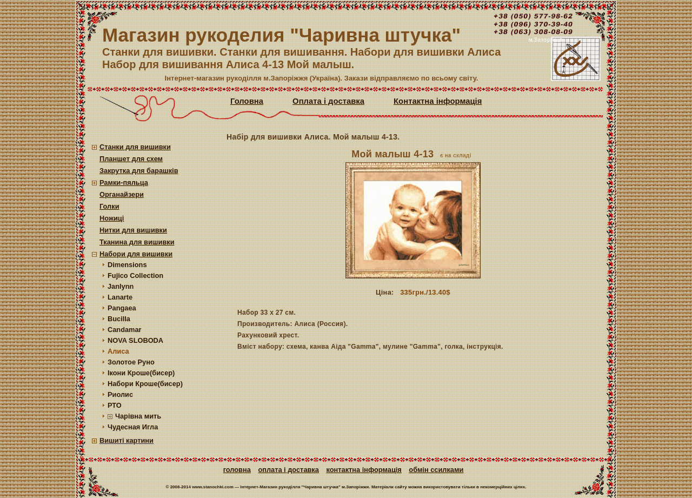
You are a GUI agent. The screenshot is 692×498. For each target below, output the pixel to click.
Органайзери (121, 194)
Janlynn (121, 286)
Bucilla (119, 319)
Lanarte (120, 297)
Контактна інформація (438, 101)
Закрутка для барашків (138, 171)
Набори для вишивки (135, 254)
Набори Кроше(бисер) (145, 384)
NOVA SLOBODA (135, 340)
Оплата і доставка (328, 101)
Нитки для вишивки (133, 230)
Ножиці (111, 218)
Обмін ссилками (436, 470)
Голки (109, 206)
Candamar (125, 330)
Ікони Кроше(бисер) (141, 373)
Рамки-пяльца (123, 182)
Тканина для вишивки (137, 242)
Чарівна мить (138, 416)
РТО (115, 405)
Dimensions (127, 265)
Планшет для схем (131, 159)
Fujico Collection (135, 275)
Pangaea (122, 308)
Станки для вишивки (135, 147)
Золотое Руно (131, 362)
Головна (246, 101)
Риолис (120, 394)
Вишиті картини (126, 440)
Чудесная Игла (133, 427)
